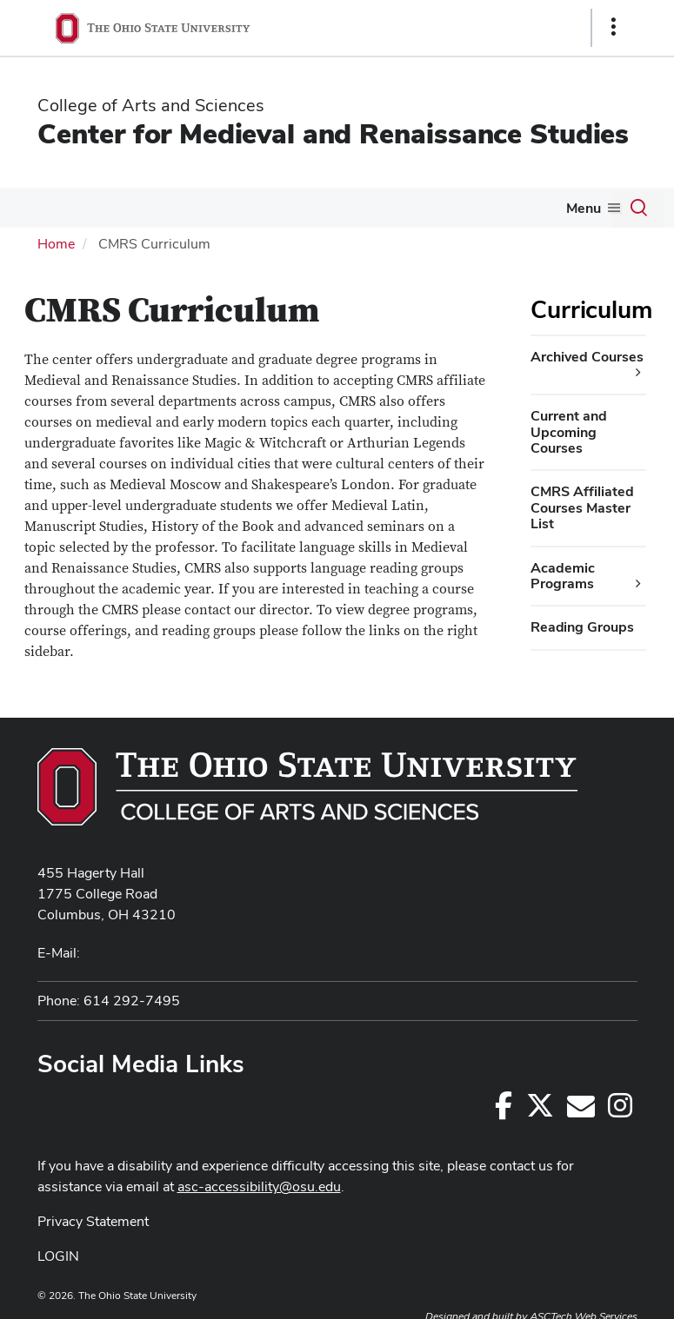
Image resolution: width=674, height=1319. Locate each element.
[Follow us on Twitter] (540, 1111)
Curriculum (591, 309)
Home (56, 244)
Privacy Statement (93, 1221)
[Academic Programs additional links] (638, 584)
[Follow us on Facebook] (503, 1111)
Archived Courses (587, 357)
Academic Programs (563, 576)
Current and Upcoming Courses (569, 432)
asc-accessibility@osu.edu (259, 1186)
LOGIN (58, 1256)
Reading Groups (582, 627)
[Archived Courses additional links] (638, 373)
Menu (583, 208)
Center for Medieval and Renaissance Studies (333, 133)
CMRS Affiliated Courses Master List (582, 507)
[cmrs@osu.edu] (581, 1111)
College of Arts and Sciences (150, 105)
